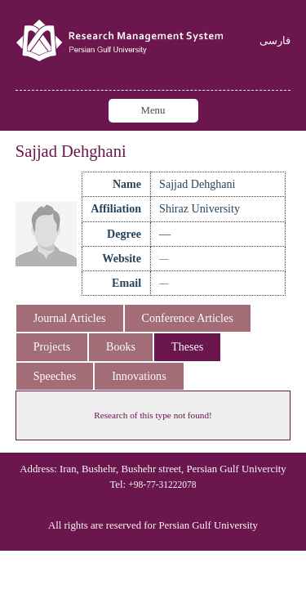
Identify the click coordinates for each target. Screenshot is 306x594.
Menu (153, 110)
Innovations (139, 375)
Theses (187, 346)
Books (120, 346)
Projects (51, 346)
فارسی (274, 41)
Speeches (54, 375)
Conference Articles (187, 317)
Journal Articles (69, 317)
